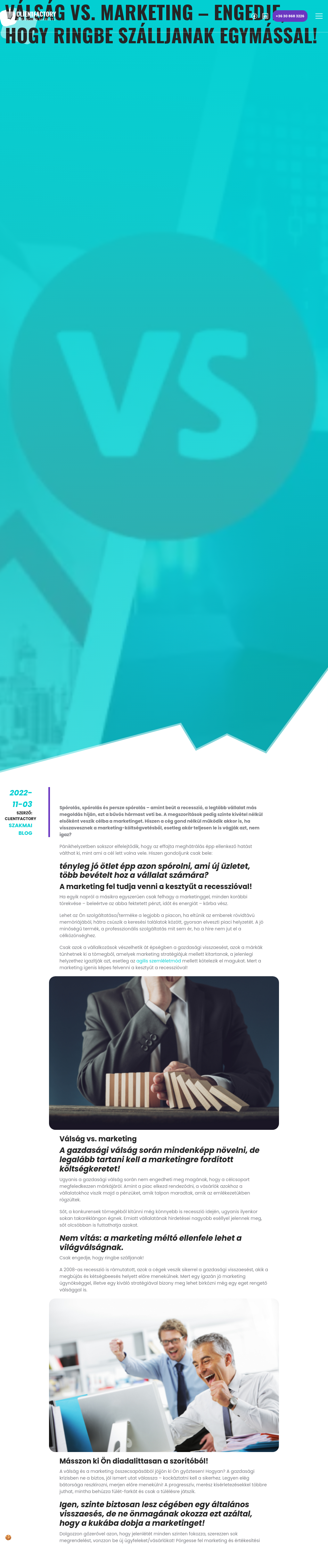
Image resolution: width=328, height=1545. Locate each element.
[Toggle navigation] (319, 16)
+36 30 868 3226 (290, 16)
